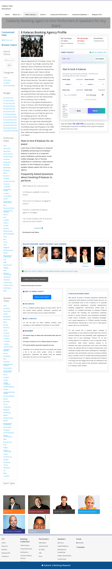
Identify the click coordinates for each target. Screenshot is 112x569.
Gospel (5, 225)
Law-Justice (7, 407)
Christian (6, 178)
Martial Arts (7, 412)
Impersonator (7, 231)
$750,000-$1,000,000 (9, 130)
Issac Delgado (57, 260)
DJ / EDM (41, 549)
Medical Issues (8, 250)
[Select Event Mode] (95, 84)
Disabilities (7, 356)
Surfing (5, 459)
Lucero (28, 258)
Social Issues (7, 456)
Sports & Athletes (9, 85)
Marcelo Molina (99, 266)
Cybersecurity (8, 346)
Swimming (6, 277)
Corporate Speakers (80, 14)
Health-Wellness (8, 386)
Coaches (6, 338)
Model (5, 252)
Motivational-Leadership (7, 256)
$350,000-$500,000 (9, 125)
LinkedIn (79, 543)
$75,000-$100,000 (9, 114)
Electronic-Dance (8, 208)
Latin (5, 244)
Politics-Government (7, 436)
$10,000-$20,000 (9, 103)
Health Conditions (7, 383)
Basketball (6, 167)
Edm (4, 205)
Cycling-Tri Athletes (6, 350)
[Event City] (72, 95)
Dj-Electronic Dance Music (7, 202)
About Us (17, 14)
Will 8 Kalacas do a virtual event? (35, 186)
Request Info (97, 14)
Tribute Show (7, 282)
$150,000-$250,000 (9, 119)
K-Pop (5, 242)
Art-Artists (6, 159)
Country (6, 193)
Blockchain (6, 319)
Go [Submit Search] (9, 65)
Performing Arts (8, 432)
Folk (4, 217)
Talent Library (31, 14)
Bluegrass (6, 170)
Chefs (5, 330)
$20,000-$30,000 (9, 106)
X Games (6, 475)
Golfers (5, 222)
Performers (7, 80)
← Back (78, 111)
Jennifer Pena (42, 263)
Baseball (6, 164)
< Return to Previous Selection (34, 279)
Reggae (6, 267)
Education (6, 361)
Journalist (6, 401)
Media (5, 415)
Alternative (7, 151)
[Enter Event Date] (95, 95)
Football (6, 220)
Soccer (5, 454)
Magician (6, 247)
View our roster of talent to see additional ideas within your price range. (51, 271)
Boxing (5, 324)
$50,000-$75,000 (9, 111)
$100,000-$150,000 (9, 117)
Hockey (5, 389)
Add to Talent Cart (99, 52)
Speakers (6, 82)
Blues (5, 173)
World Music (7, 287)
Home (7, 14)
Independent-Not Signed (9, 393)
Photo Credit (24, 58)
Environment (7, 368)
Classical (6, 183)
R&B (4, 262)
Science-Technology (7, 274)
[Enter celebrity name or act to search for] (10, 60)
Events (43, 14)
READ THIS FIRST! (42, 297)
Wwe (5, 290)
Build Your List (7, 40)
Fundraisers (24, 552)
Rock (5, 270)
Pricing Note (81, 43)
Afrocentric (7, 148)
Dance (5, 198)
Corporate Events (26, 549)
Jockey (5, 398)
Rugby (5, 447)
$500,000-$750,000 (9, 128)
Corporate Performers (59, 14)
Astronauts (7, 162)
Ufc (4, 470)
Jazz (4, 239)
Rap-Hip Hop (7, 265)
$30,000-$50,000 (9, 108)
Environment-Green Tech (7, 371)
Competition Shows (7, 190)
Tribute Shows (8, 285)
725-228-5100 (77, 124)
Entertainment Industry (8, 211)
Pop (4, 259)
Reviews (4, 549)
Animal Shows (8, 156)
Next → (96, 110)
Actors (5, 77)
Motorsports (7, 427)
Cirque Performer (9, 181)
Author (5, 313)
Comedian (6, 186)
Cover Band (7, 196)
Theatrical (6, 279)
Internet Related (8, 233)
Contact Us (5, 556)
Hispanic (6, 228)
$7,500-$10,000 (8, 100)
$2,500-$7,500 (8, 97)
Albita (71, 263)
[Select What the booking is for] (72, 84)
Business (6, 175)
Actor (5, 145)
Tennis (5, 465)
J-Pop (5, 236)
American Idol (7, 153)
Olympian (6, 429)
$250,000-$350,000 (9, 122)
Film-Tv (5, 214)
